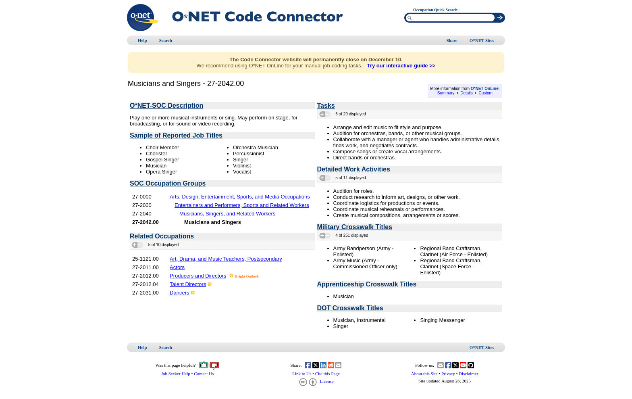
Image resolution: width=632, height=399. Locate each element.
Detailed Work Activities (353, 169)
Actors (177, 267)
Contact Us (204, 373)
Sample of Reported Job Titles (176, 135)
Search (165, 40)
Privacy (448, 373)
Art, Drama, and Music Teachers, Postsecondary (226, 259)
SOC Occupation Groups (168, 183)
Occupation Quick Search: (436, 10)
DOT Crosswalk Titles (350, 308)
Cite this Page (327, 373)
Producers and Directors (198, 276)
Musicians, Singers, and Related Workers (227, 214)
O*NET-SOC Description (166, 105)
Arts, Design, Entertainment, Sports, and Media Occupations (240, 197)
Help (142, 40)
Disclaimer (468, 373)
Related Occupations (162, 236)
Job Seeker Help (175, 373)
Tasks (326, 105)
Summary (446, 93)
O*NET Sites (482, 40)
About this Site (424, 373)
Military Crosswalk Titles (354, 227)
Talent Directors (188, 284)
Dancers (179, 293)
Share (451, 40)
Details (466, 93)
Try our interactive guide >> (401, 66)
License (315, 381)
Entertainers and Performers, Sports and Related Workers (242, 205)
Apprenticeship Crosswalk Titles (367, 284)
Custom (485, 93)
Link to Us (301, 373)
